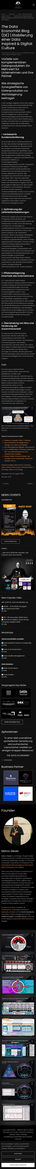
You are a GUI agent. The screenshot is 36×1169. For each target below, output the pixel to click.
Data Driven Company (22, 465)
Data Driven (16, 467)
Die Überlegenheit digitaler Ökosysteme (19, 447)
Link (5, 611)
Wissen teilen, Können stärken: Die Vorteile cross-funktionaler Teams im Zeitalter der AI (18, 458)
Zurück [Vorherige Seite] (5, 484)
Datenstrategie (7, 465)
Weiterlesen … (8, 760)
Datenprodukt (27, 467)
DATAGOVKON (23, 919)
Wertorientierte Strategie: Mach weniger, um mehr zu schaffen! (16, 444)
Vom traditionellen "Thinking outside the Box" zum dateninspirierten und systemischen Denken (19, 451)
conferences (6, 910)
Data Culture (6, 467)
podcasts (5, 912)
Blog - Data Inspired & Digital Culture (17, 53)
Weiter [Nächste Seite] (31, 484)
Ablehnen (18, 1159)
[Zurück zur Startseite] (18, 4)
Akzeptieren (18, 1154)
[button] (34, 4)
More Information (10, 541)
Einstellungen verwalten (18, 1165)
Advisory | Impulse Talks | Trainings (17, 440)
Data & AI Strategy (16, 469)
